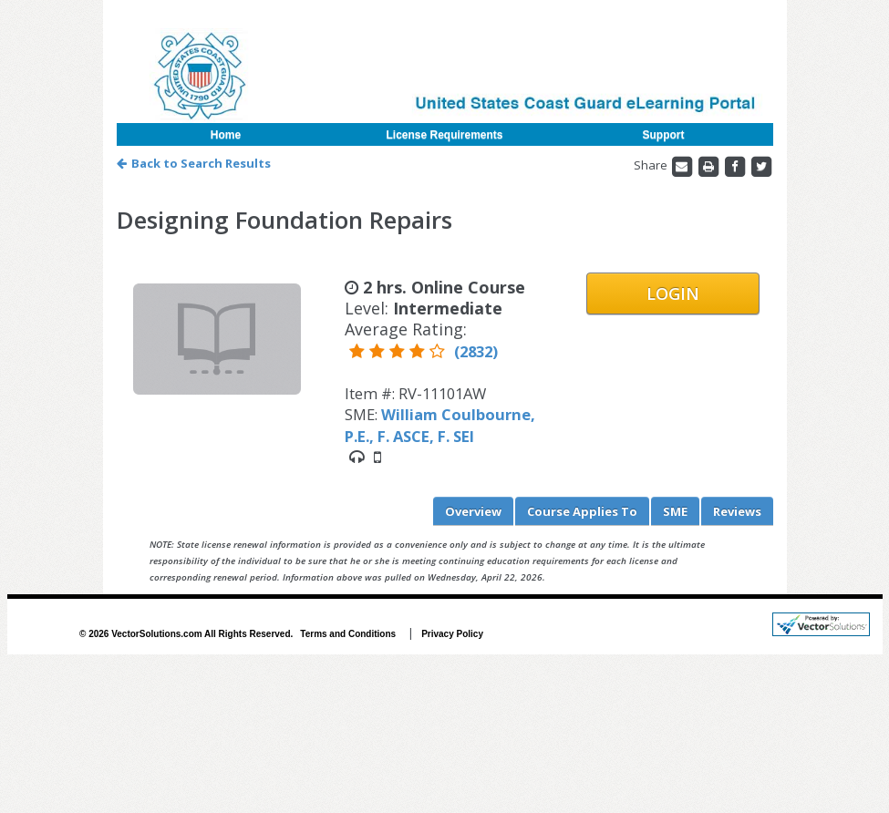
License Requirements (444, 135)
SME (675, 511)
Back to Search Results (194, 163)
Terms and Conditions (348, 634)
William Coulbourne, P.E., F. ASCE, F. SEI (440, 425)
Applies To (582, 511)
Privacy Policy (452, 634)
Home (226, 135)
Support (664, 135)
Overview (473, 511)
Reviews (737, 511)
